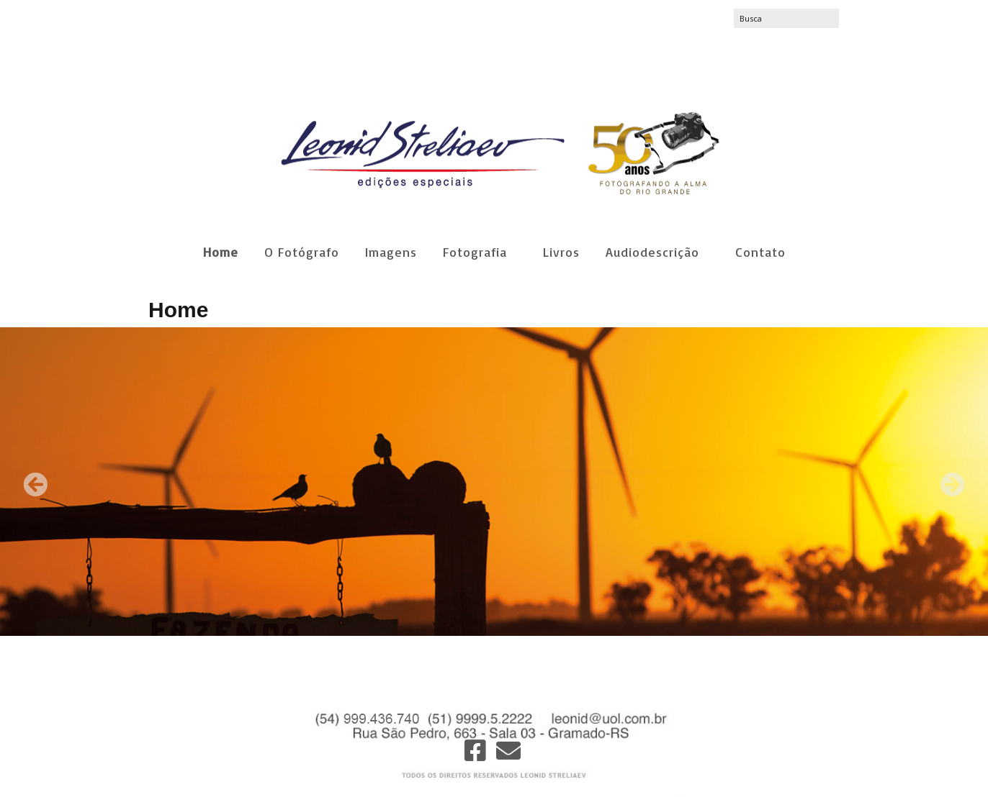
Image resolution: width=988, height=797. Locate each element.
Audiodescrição (652, 252)
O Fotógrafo (301, 252)
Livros (561, 252)
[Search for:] (786, 18)
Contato (760, 252)
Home (220, 252)
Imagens (391, 252)
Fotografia (475, 252)
